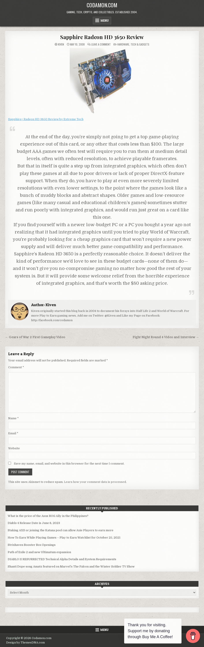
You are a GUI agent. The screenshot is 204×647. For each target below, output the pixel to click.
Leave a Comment (101, 44)
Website (14, 448)
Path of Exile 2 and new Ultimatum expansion (39, 552)
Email (13, 433)
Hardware (123, 44)
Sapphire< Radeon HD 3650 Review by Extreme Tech (45, 119)
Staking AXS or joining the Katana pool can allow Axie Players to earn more (60, 530)
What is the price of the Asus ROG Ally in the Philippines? (48, 516)
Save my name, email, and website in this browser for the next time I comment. (69, 463)
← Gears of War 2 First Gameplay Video (35, 337)
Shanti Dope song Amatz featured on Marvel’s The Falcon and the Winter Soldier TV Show (71, 566)
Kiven (61, 44)
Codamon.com (102, 5)
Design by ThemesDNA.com (25, 642)
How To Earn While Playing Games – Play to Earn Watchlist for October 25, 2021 (64, 537)
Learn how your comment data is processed (95, 482)
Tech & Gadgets (140, 44)
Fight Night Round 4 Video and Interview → (166, 337)
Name (13, 418)
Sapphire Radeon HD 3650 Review (102, 36)
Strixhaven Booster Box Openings (32, 544)
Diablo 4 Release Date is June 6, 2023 (34, 523)
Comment (16, 367)
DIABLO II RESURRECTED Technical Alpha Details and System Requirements (62, 559)
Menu (105, 20)
